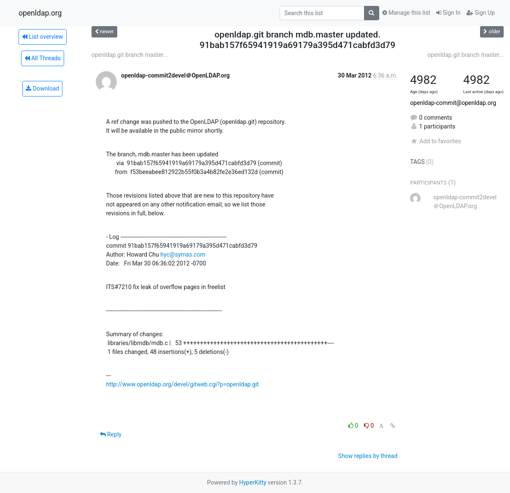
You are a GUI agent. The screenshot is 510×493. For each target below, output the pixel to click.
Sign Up (481, 12)
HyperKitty (253, 482)
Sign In (448, 12)
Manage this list (406, 12)
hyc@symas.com (182, 254)
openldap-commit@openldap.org (453, 102)
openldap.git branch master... (130, 54)
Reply (110, 434)
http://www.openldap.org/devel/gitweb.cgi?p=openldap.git (182, 384)
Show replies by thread (368, 456)
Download (42, 88)
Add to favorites (435, 141)
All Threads (42, 58)
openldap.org (40, 13)
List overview (42, 36)
